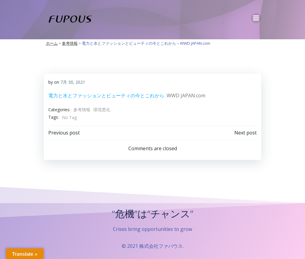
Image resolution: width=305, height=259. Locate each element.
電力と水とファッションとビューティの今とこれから (106, 95)
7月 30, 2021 (72, 82)
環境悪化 (101, 109)
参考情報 (81, 109)
